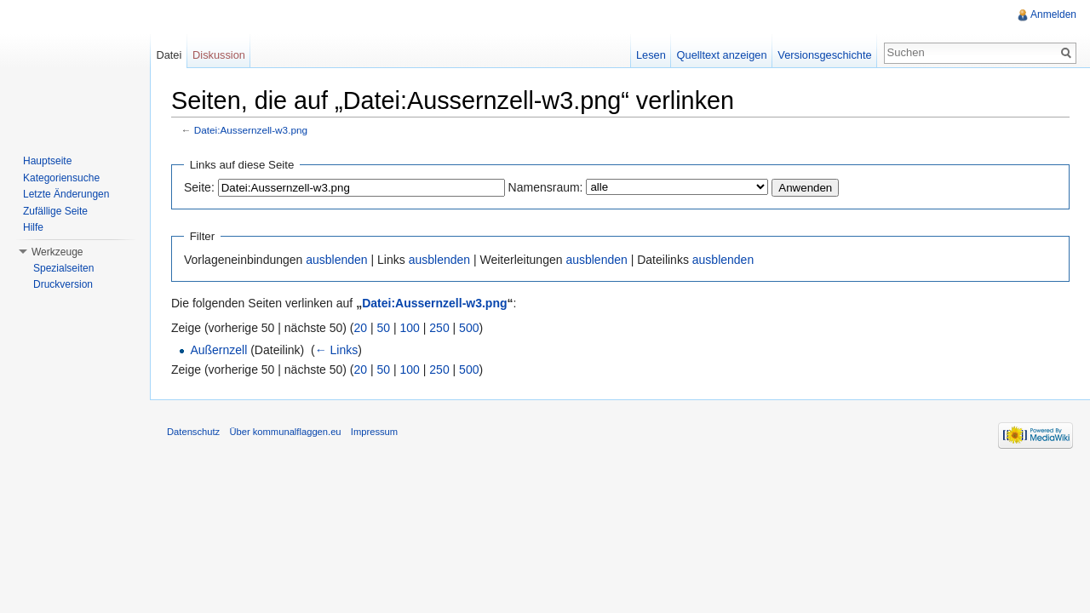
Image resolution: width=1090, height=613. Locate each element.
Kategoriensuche (61, 178)
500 (469, 328)
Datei (168, 55)
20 (361, 328)
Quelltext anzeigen (722, 55)
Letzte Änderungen (66, 194)
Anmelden (1053, 14)
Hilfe (33, 227)
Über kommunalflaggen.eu (285, 432)
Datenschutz (193, 432)
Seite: (199, 187)
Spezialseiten (63, 268)
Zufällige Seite (55, 211)
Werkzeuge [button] (57, 252)
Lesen (651, 55)
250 (439, 328)
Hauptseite (47, 161)
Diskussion (218, 55)
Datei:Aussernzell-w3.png (250, 129)
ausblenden (336, 259)
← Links (337, 350)
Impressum (374, 432)
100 (410, 328)
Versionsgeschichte (824, 55)
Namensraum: (545, 187)
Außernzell (218, 350)
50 (384, 328)
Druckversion (63, 284)
